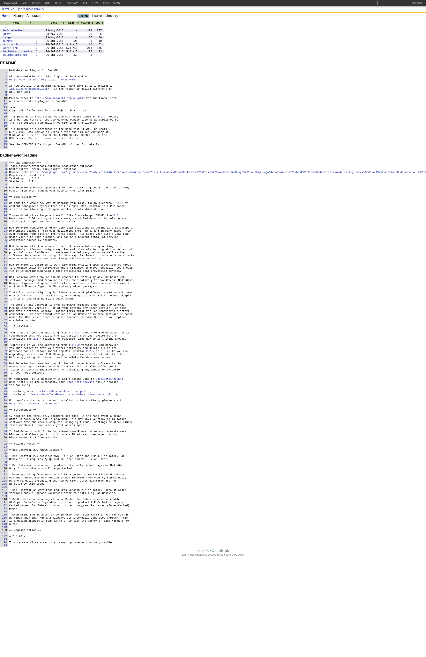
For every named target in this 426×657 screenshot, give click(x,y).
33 (7, 304)
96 (7, 537)
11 (5, 114)
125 (6, 645)
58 (7, 396)
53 (7, 378)
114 (6, 604)
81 (7, 482)
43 (7, 341)
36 (7, 315)
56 (7, 389)
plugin (17, 9)
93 (7, 526)
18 (5, 140)
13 (5, 121)
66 (7, 426)
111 (6, 593)
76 (7, 463)
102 (6, 559)
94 (7, 530)
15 (5, 129)
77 (7, 467)
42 (7, 337)
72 (7, 448)
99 (7, 548)
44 (7, 345)
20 (5, 147)
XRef (95, 3)
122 (6, 633)
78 (7, 470)
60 (7, 404)
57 (7, 393)
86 (7, 500)
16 (5, 132)
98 (7, 545)
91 (7, 519)
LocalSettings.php (109, 445)
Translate (72, 3)
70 (7, 441)
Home (6, 16)
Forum (36, 3)
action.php (11, 48)
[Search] (58, 17)
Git (85, 3)
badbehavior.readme (17, 57)
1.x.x (76, 404)
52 (7, 374)
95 (7, 533)
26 (5, 169)
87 (7, 504)
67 (7, 430)
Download (10, 3)
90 (7, 515)
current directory (104, 16)
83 (7, 489)
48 (7, 359)
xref (4, 9)
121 (6, 630)
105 (6, 570)
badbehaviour (33, 9)
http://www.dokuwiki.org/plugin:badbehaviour (43, 88)
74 (7, 456)
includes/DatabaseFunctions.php (61, 459)
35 (7, 311)
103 (6, 563)
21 (5, 151)
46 (7, 352)
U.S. (116, 248)
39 (7, 326)
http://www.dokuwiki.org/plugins (60, 110)
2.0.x (76, 389)
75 (7, 459)
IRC (47, 3)
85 (7, 496)
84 (7, 493)
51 (7, 371)
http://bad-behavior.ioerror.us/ (34, 474)
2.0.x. (105, 411)
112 (6, 596)
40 (7, 330)
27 (7, 282)
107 (6, 578)
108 (6, 582)
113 (6, 600)
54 (7, 382)
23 (5, 158)
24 (5, 162)
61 (7, 408)
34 (7, 308)
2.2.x (37, 396)
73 (7, 452)
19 (5, 143)
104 (6, 567)
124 (6, 641)
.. (5, 28)
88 (7, 508)
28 (7, 285)
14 (5, 125)
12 (5, 118)
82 (7, 485)
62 (7, 411)
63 (7, 415)
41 (7, 333)
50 (7, 367)
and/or (102, 132)
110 (6, 589)
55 (7, 385)
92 (7, 522)
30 (7, 293)
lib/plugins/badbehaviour (28, 99)
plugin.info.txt (15, 61)
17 (5, 136)
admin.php (10, 53)
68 (7, 433)
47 (7, 356)
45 (7, 348)
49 (7, 363)
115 (6, 607)
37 (7, 319)
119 (6, 622)
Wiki (24, 3)
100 (6, 552)
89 (7, 511)
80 (7, 478)
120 (6, 626)
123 (6, 637)
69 (7, 437)
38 (7, 322)
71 (7, 445)
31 (7, 296)
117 (6, 615)
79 (7, 474)
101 (6, 556)
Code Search (111, 3)
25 (5, 166)
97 (7, 541)
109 (6, 585)
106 (6, 574)
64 (7, 419)
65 (7, 422)
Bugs (58, 3)
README (8, 44)
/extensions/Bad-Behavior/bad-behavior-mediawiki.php (71, 463)
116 (6, 611)
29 (7, 289)
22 (5, 155)
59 (7, 400)
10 (5, 110)
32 (7, 300)
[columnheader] (17, 23)
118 (6, 619)
